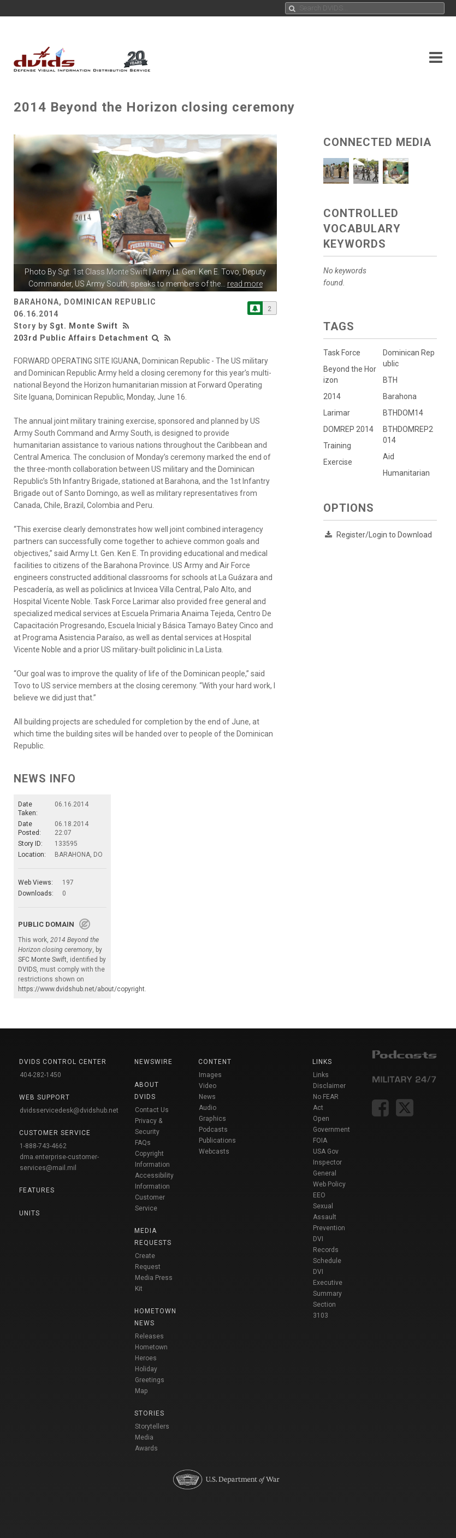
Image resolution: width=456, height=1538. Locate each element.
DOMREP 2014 (348, 429)
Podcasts (213, 1129)
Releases (149, 1336)
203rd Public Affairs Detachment (81, 338)
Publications (217, 1140)
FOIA (320, 1140)
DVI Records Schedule (327, 1250)
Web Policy (329, 1184)
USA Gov (326, 1151)
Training (337, 445)
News (207, 1097)
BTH (390, 380)
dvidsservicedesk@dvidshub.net (69, 1110)
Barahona (400, 396)
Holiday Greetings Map (149, 1380)
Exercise (337, 462)
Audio (207, 1108)
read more (245, 283)
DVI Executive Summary (327, 1282)
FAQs (143, 1143)
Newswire (153, 1062)
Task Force (341, 352)
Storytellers (152, 1426)
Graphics (212, 1118)
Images (210, 1075)
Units (29, 1213)
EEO (319, 1195)
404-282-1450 (40, 1075)
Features (37, 1190)
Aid (388, 456)
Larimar (336, 412)
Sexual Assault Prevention (329, 1217)
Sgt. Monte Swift (84, 325)
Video (207, 1086)
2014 (332, 396)
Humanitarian (406, 473)
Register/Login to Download (384, 534)
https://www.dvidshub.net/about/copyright (81, 989)
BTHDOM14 (403, 412)
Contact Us (152, 1110)
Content (215, 1062)
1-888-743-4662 (43, 1146)
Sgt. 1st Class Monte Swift (102, 271)
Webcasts (214, 1151)
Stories (149, 1413)
